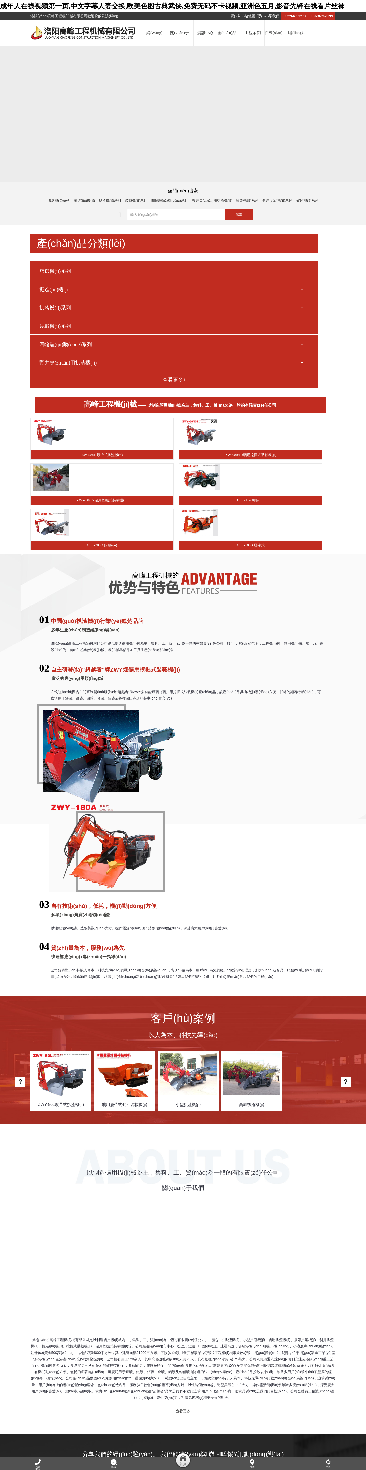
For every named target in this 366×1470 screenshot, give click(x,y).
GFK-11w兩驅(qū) (145, 380)
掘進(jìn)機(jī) (84, 201)
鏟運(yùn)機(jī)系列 (277, 201)
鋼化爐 (232, 1344)
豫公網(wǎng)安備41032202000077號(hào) (289, 1431)
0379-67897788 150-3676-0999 (308, 17)
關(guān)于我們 (198, 1375)
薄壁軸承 (149, 1344)
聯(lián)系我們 (268, 17)
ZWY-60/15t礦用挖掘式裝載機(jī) (299, 314)
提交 (140, 1414)
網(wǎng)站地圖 (243, 17)
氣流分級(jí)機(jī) (289, 1344)
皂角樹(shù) (314, 1344)
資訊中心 (219, 1375)
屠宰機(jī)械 (59, 1344)
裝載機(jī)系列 (136, 201)
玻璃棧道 (166, 1344)
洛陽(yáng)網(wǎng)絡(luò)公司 (200, 1344)
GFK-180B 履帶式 (299, 380)
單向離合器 (94, 1344)
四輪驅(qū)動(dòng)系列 (169, 201)
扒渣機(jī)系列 (110, 201)
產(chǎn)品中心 (242, 1375)
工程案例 (263, 1375)
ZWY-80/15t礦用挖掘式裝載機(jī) (222, 314)
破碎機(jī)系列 (307, 201)
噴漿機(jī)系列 (247, 201)
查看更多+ (66, 405)
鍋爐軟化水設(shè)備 (257, 1344)
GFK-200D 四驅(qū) (222, 380)
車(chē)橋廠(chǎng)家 (122, 1344)
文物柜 (77, 1344)
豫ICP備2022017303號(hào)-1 (231, 1431)
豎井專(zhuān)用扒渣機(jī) (212, 201)
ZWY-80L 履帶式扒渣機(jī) (144, 314)
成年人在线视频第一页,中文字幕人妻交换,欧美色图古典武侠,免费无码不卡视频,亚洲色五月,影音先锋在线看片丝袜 (179, 6)
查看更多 (183, 1134)
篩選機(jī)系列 (59, 201)
